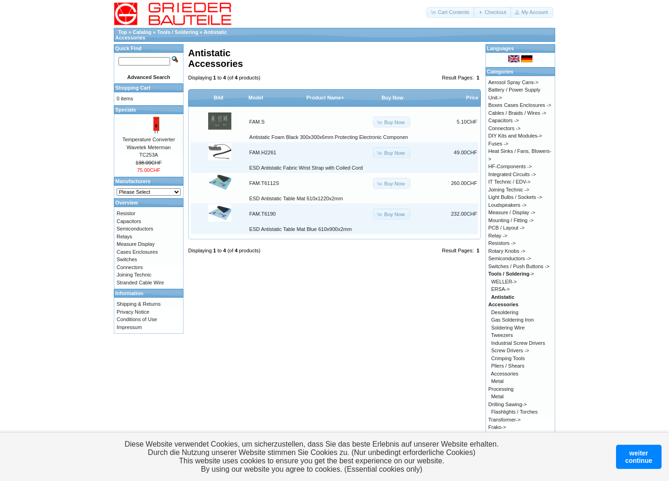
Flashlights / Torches (514, 412)
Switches (127, 259)
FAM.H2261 (262, 152)
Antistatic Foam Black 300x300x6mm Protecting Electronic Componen (328, 137)
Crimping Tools (508, 358)
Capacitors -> (503, 120)
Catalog (142, 32)
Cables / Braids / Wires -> (517, 113)
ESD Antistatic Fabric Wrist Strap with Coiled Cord (306, 168)
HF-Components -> (510, 166)
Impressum (129, 327)
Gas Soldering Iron (512, 320)
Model (256, 97)
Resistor (126, 213)
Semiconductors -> (509, 258)
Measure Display (136, 244)
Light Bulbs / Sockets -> (515, 197)
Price (472, 97)
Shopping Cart (133, 88)
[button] (450, 12)
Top (122, 32)
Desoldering (504, 312)
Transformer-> (504, 419)
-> (511, 274)
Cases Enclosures (137, 252)
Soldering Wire (508, 327)
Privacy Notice (133, 312)
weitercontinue (638, 456)
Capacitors (129, 221)
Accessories (504, 373)
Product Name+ (325, 97)
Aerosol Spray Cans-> (513, 82)
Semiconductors (135, 228)
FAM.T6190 (262, 214)
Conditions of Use (137, 319)
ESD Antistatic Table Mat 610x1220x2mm (296, 198)
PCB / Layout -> (506, 228)
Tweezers (502, 335)
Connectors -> (504, 128)
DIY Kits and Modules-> (515, 135)
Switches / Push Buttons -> (519, 266)
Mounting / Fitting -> (511, 220)
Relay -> (497, 235)
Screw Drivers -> (510, 350)
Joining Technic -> (508, 189)
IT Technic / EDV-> (509, 181)
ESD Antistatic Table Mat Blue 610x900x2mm (300, 229)
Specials (125, 109)
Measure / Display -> (511, 212)
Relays (124, 236)
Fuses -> (498, 143)
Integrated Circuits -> (512, 174)
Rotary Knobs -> (506, 251)
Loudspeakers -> (507, 205)
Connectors (130, 267)
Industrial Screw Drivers (518, 343)
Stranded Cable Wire (140, 282)
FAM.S (257, 122)
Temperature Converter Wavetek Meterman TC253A (148, 147)
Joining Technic (134, 274)
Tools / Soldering (177, 32)
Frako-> (497, 427)
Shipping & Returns (139, 304)
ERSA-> (500, 289)
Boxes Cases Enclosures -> (519, 105)
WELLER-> (504, 281)
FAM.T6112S (264, 183)
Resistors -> (502, 243)
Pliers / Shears (508, 366)
